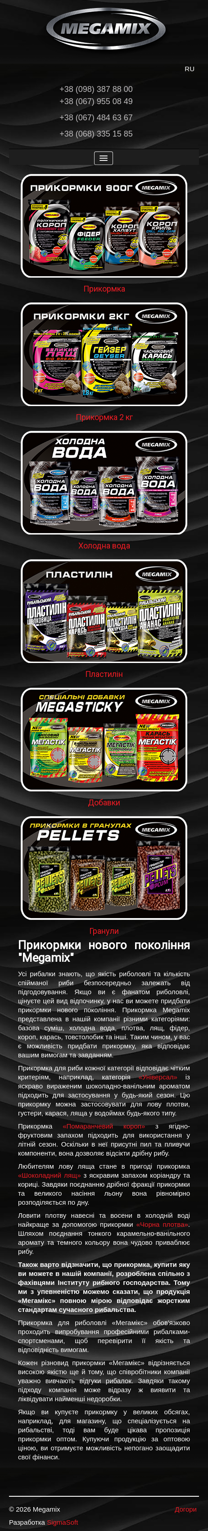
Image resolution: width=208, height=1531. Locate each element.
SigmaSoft (62, 1522)
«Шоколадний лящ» (49, 1175)
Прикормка (104, 288)
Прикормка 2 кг (104, 417)
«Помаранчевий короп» (104, 1126)
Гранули (104, 931)
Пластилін (104, 674)
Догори (186, 1509)
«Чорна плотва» (162, 1224)
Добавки (104, 802)
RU (189, 69)
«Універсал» (158, 1077)
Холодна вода (104, 545)
